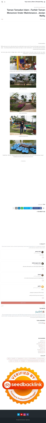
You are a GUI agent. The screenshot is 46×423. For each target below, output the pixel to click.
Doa (26, 358)
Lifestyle (42, 361)
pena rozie (38, 251)
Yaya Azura (28, 419)
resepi (11, 361)
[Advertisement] (23, 32)
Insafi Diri (13, 358)
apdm (39, 286)
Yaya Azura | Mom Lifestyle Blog (34, 2)
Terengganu (23, 361)
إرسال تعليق (23, 302)
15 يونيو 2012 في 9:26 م (37, 264)
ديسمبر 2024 (41, 349)
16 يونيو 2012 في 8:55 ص (37, 287)
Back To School (41, 358)
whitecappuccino (36, 263)
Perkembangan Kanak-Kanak (33, 361)
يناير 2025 (42, 346)
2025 (43, 341)
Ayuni (39, 274)
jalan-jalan (36, 7)
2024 (43, 348)
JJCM (9, 358)
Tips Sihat (16, 361)
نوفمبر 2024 (41, 351)
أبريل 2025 (42, 345)
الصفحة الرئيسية (42, 7)
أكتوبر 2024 (41, 352)
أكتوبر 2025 (41, 342)
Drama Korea (20, 358)
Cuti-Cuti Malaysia (32, 358)
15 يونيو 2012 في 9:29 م (37, 276)
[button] (44, 2)
